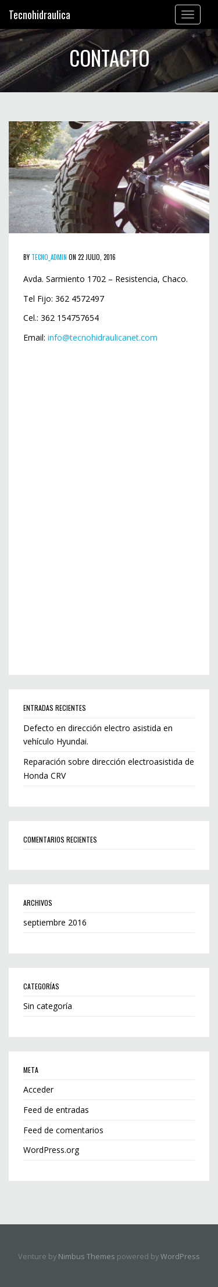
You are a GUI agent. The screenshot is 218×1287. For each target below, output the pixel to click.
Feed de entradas (56, 1109)
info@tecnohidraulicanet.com (103, 337)
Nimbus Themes (86, 1256)
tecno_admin (49, 257)
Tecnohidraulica (39, 14)
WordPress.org (51, 1149)
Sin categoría (47, 1005)
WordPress (180, 1256)
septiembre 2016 (55, 922)
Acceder (38, 1089)
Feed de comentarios (63, 1130)
